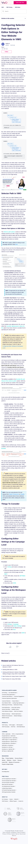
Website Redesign (18, 715)
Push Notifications (6, 707)
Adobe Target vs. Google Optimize (9, 739)
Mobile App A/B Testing (7, 704)
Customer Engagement (19, 696)
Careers (11, 799)
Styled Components (14, 494)
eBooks (3, 760)
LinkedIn (7, 49)
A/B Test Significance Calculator (9, 778)
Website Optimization (16, 713)
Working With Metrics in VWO (10, 669)
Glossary (20, 760)
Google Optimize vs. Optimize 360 (9, 741)
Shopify (22, 494)
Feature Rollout (15, 701)
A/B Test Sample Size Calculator (9, 780)
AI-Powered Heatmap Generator (9, 790)
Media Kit (16, 799)
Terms (4, 832)
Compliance (13, 832)
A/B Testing (4, 692)
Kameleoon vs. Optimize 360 (8, 749)
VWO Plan (13, 726)
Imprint (13, 834)
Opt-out (17, 834)
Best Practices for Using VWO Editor (12, 679)
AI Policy (9, 834)
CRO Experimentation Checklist (8, 792)
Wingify (12, 830)
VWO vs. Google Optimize (17, 734)
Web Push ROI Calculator (7, 784)
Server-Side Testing (15, 707)
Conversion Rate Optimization (8, 694)
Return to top (5, 653)
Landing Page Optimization (18, 702)
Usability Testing (15, 709)
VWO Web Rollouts (21, 726)
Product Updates (9, 758)
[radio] (10, 647)
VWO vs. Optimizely (6, 734)
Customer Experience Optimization (9, 698)
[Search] (14, 11)
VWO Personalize (5, 726)
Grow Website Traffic (6, 702)
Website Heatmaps (6, 713)
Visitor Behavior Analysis (7, 711)
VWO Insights (12, 724)
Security (8, 832)
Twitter (5, 49)
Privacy (4, 834)
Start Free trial (20, 2)
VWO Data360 (19, 724)
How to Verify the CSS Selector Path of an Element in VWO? (13, 666)
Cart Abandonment (13, 692)
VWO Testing (9, 7)
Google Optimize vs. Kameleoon (9, 743)
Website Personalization (7, 715)
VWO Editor (17, 7)
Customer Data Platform (7, 696)
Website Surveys (5, 717)
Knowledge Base (5, 771)
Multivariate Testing (18, 704)
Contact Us (20, 801)
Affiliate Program (13, 801)
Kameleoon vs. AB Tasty (7, 747)
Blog (3, 758)
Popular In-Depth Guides (7, 764)
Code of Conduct (21, 832)
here (16, 244)
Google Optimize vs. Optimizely (8, 735)
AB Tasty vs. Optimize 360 (7, 751)
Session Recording (6, 709)
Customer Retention (6, 701)
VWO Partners (5, 801)
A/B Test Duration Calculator (8, 782)
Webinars (9, 760)
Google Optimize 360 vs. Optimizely (9, 737)
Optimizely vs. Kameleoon (7, 745)
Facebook (2, 49)
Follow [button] (6, 51)
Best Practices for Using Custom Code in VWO (14, 676)
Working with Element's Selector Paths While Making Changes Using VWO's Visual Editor (14, 672)
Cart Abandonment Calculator (8, 786)
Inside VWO (4, 762)
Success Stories (18, 758)
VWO (2, 7)
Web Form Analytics (18, 711)
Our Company (5, 799)
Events (14, 760)
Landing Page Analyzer (7, 788)
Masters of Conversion (14, 762)
